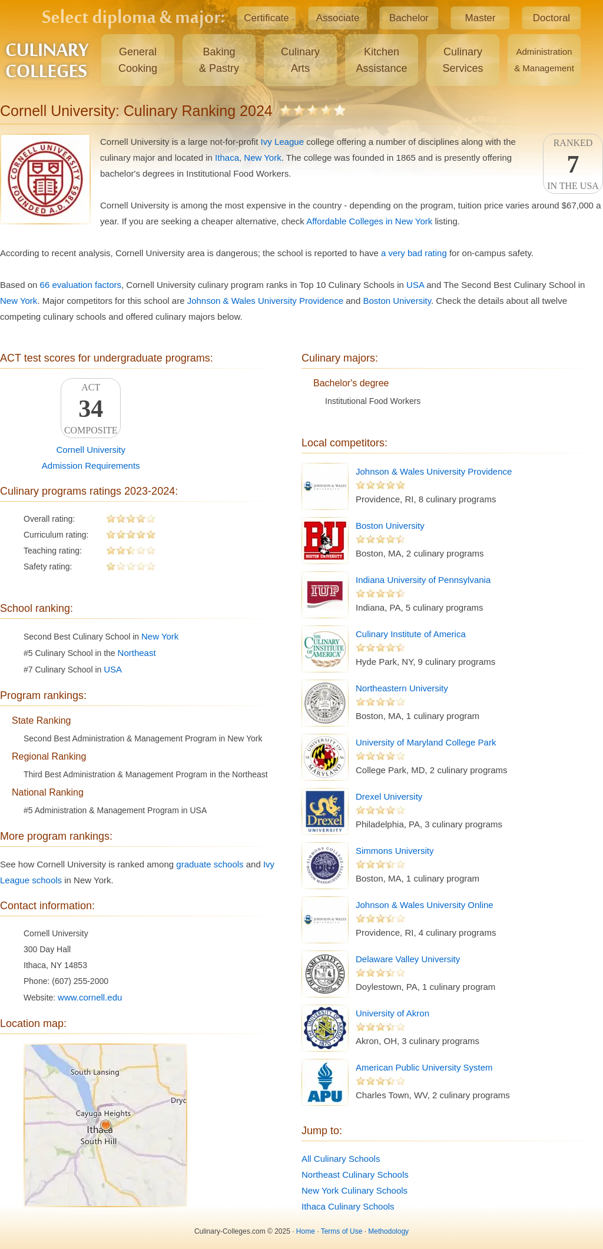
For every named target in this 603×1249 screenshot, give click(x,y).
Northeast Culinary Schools (355, 1175)
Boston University (397, 301)
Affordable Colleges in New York (369, 221)
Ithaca (227, 158)
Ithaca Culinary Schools (348, 1206)
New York (262, 158)
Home (305, 1231)
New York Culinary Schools (354, 1190)
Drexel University (389, 796)
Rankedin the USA (573, 164)
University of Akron (392, 1013)
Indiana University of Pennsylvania (423, 580)
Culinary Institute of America (411, 634)
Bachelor (409, 18)
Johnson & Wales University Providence (265, 301)
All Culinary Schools (341, 1159)
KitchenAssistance (381, 60)
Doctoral (551, 18)
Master (480, 18)
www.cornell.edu (90, 997)
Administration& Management (544, 60)
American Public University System (424, 1067)
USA (415, 285)
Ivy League (282, 142)
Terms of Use (342, 1231)
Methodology (388, 1231)
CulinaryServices (462, 60)
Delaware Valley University (408, 959)
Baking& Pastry (219, 60)
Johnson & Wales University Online (424, 905)
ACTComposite (90, 408)
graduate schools (209, 864)
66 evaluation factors (80, 285)
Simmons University (395, 851)
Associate (338, 18)
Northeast (137, 653)
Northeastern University (402, 688)
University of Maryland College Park (426, 742)
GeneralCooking (137, 60)
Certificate (266, 18)
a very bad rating (414, 253)
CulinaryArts (300, 60)
